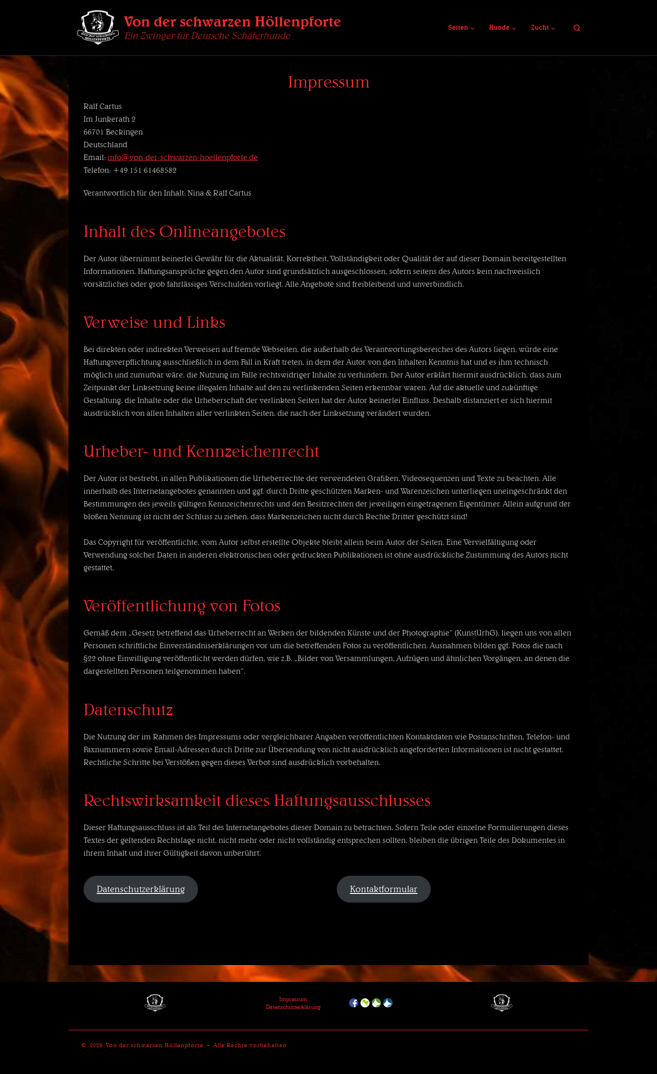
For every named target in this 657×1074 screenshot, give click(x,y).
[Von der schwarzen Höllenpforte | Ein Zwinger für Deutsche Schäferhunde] (98, 25)
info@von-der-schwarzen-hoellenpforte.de (183, 157)
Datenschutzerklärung (141, 888)
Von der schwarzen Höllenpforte (154, 1045)
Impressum (293, 999)
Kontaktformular (383, 888)
